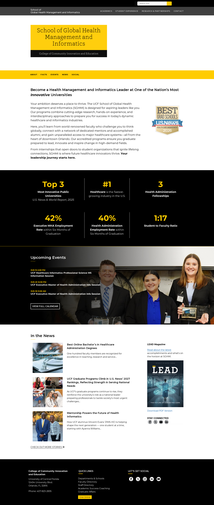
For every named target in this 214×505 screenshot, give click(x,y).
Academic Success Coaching (94, 488)
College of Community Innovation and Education (68, 53)
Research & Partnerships (156, 11)
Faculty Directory (87, 482)
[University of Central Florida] (62, 3)
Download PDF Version (159, 410)
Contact (179, 11)
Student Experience (127, 11)
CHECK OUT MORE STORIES (48, 447)
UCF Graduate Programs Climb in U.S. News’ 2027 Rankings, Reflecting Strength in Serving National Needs (98, 382)
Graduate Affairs (87, 491)
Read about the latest (159, 350)
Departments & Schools (91, 478)
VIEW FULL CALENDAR (45, 306)
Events (55, 75)
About (33, 75)
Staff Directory (86, 485)
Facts (44, 75)
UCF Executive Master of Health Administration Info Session (65, 285)
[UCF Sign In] (124, 3)
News (65, 75)
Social (75, 75)
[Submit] (169, 3)
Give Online (84, 497)
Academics (106, 11)
